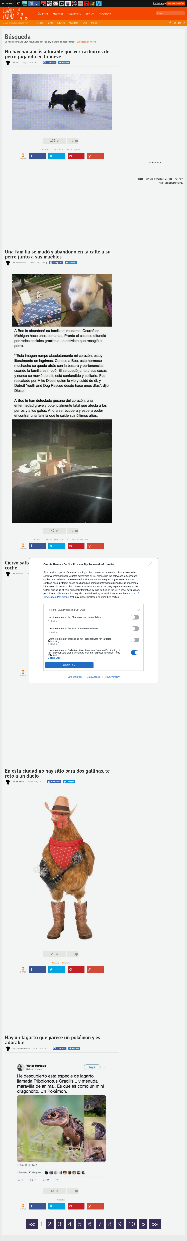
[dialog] (93, 620)
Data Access (93, 677)
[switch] (135, 617)
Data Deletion (74, 677)
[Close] (151, 564)
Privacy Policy (112, 677)
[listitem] (93, 610)
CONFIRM (69, 665)
